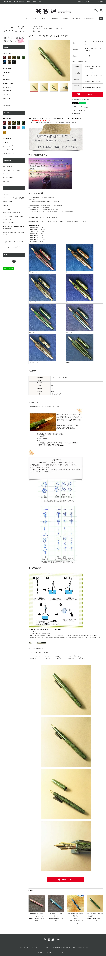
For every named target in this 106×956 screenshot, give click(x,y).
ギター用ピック (7, 174)
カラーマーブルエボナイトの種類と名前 (13, 198)
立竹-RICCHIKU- (7, 91)
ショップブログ (14, 247)
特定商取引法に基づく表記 (61, 947)
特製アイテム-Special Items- (10, 105)
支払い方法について (25, 947)
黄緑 (34, 31)
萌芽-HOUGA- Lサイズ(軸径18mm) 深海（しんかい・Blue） (75, 916)
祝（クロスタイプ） (8, 146)
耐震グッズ (6, 181)
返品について (48, 947)
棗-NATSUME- (7, 76)
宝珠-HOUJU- (6, 72)
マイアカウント (90, 1)
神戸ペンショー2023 (8, 222)
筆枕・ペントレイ (8, 166)
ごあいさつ (6, 194)
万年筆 (39, 31)
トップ (26, 18)
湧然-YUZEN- (6, 98)
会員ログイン (80, 1)
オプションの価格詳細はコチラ (80, 61)
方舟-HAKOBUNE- (38, 26)
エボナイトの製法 (8, 201)
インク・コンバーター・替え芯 (11, 170)
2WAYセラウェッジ (8, 177)
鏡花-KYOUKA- (7, 87)
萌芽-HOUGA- (7, 79)
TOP (30, 26)
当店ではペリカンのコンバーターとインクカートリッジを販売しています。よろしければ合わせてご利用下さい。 (57, 658)
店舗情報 (65, 18)
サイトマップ (6, 209)
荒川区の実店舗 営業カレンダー (12, 213)
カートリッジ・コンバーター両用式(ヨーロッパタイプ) (47, 28)
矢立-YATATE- (6, 94)
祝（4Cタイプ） (7, 142)
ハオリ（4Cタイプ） (8, 149)
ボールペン (44, 18)
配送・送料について (37, 947)
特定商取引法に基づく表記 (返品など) (80, 99)
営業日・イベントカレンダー (14, 241)
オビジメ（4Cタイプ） (9, 153)
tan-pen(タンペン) (8, 102)
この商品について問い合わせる (80, 107)
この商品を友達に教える (78, 110)
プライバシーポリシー (76, 947)
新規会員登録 (99, 1)
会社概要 (5, 205)
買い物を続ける (76, 113)
